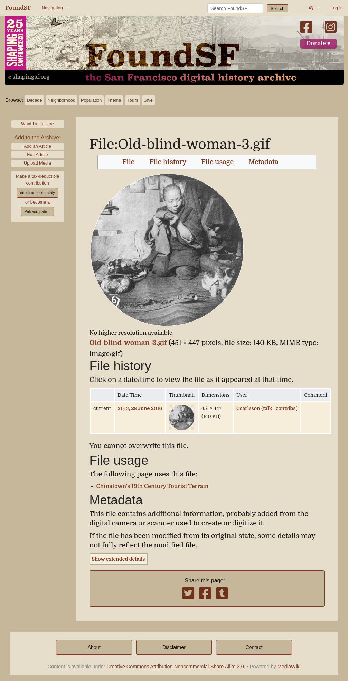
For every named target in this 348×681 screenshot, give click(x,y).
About (94, 647)
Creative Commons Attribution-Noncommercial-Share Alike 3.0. (175, 666)
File (128, 162)
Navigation (52, 7)
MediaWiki (289, 666)
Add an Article (37, 146)
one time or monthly (37, 192)
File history (167, 162)
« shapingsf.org (29, 77)
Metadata (263, 162)
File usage (217, 162)
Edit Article (37, 154)
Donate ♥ (319, 43)
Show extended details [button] (118, 559)
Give (148, 100)
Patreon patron (37, 211)
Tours (132, 100)
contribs (286, 408)
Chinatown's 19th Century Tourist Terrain (152, 486)
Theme (114, 100)
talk (267, 408)
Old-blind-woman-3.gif (128, 343)
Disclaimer (174, 647)
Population (91, 100)
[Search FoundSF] (235, 8)
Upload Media (37, 163)
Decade (34, 100)
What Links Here (37, 123)
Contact (254, 647)
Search (278, 8)
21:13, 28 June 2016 (139, 408)
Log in (337, 7)
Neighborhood (61, 100)
